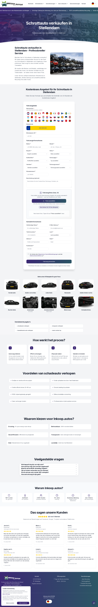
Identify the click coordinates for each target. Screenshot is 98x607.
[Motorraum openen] (67, 302)
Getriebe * (29, 164)
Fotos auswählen (49, 201)
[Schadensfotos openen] (86, 302)
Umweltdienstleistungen (86, 585)
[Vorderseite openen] (12, 285)
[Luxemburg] (28, 117)
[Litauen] (28, 120)
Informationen (39, 3)
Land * (51, 232)
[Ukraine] (43, 120)
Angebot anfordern (37, 583)
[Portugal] (32, 117)
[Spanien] (51, 113)
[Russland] (62, 120)
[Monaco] (43, 113)
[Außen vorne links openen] (30, 285)
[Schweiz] (36, 120)
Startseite (30, 3)
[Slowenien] (58, 120)
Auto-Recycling (86, 579)
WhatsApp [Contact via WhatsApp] (36, 581)
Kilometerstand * (30, 171)
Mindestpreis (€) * (31, 133)
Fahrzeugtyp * (53, 157)
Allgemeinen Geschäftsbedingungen (48, 254)
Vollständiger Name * (32, 225)
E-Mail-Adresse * (54, 225)
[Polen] (39, 117)
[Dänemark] (58, 113)
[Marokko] (70, 120)
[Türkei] (66, 120)
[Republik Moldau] (47, 120)
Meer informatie (6, 594)
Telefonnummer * (31, 232)
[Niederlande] (28, 113)
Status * (52, 150)
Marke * (28, 144)
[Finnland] (62, 113)
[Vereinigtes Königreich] (32, 113)
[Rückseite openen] (67, 285)
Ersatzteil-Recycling (86, 583)
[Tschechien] (51, 117)
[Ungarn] (43, 117)
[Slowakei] (55, 117)
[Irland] (70, 113)
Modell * (52, 144)
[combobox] (37, 153)
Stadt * (51, 238)
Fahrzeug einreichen (49, 261)
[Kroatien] (47, 117)
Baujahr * (28, 150)
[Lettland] (70, 117)
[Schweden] (66, 113)
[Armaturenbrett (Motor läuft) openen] (49, 302)
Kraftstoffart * (30, 157)
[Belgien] (36, 113)
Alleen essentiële (12, 603)
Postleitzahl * (30, 245)
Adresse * (29, 238)
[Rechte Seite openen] (12, 302)
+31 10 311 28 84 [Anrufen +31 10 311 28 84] (37, 579)
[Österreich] (36, 117)
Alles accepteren (23, 603)
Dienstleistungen (51, 3)
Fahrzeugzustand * (55, 164)
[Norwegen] (39, 120)
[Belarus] (51, 120)
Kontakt (84, 3)
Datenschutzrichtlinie (35, 255)
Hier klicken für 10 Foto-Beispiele (49, 207)
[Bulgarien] (58, 117)
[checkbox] (28, 254)
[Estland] (66, 117)
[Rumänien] (62, 117)
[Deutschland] (47, 113)
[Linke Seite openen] (49, 285)
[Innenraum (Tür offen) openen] (30, 302)
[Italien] (55, 113)
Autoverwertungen (75, 3)
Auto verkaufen (63, 3)
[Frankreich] (39, 113)
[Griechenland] (32, 120)
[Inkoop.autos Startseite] (12, 4)
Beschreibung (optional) (32, 178)
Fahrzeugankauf (86, 581)
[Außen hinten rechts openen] (86, 285)
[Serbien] (55, 120)
